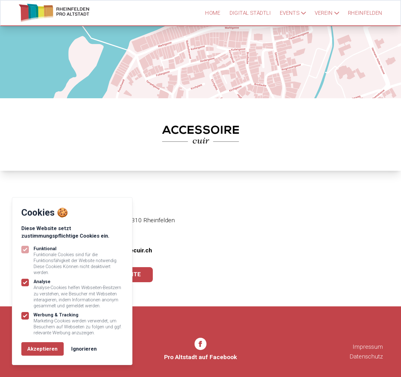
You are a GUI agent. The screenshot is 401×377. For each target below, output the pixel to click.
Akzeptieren (42, 349)
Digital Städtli (250, 13)
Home (213, 13)
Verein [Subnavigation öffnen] (327, 13)
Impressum (368, 346)
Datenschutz (366, 356)
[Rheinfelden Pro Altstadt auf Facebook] (200, 350)
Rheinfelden (365, 13)
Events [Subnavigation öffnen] (293, 13)
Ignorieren (84, 349)
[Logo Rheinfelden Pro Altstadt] (54, 13)
